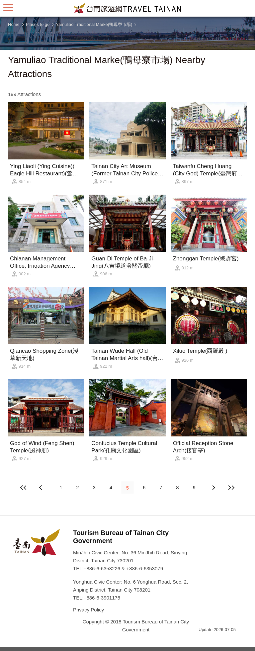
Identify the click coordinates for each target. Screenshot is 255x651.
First (23, 487)
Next (41, 487)
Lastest (231, 487)
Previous (213, 487)
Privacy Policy (88, 609)
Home (14, 24)
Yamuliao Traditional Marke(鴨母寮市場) (94, 24)
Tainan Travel (127, 8)
